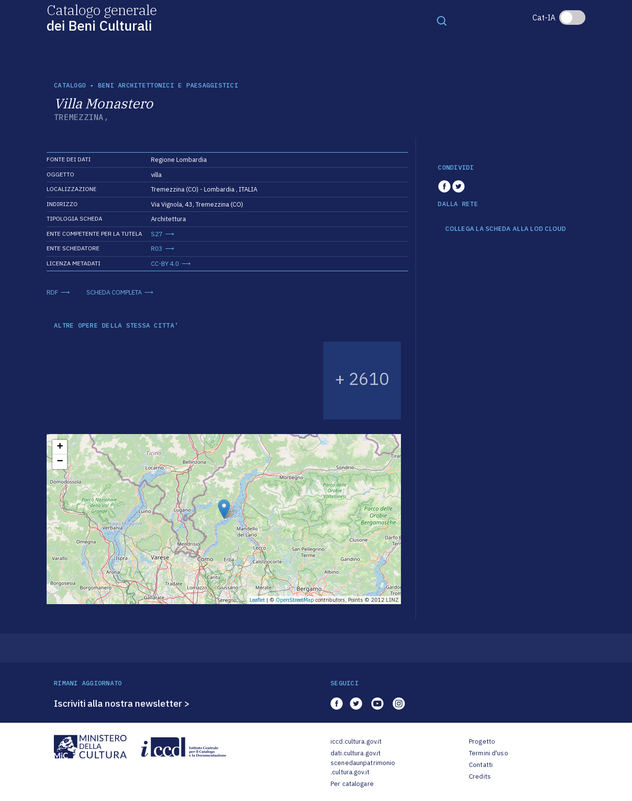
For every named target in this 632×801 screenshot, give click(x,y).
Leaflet (257, 599)
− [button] (60, 461)
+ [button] (60, 447)
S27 (157, 234)
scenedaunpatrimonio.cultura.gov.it (363, 768)
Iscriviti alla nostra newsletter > (122, 703)
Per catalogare (352, 784)
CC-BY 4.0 (165, 264)
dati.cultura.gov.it (356, 753)
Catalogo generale (102, 17)
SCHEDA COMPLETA (114, 292)
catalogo (70, 85)
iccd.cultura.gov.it (356, 741)
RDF (52, 292)
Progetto (482, 741)
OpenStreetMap (295, 599)
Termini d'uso (488, 753)
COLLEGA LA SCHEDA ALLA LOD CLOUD (505, 229)
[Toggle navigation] (441, 20)
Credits (480, 776)
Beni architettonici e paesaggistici (168, 85)
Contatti (481, 765)
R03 (157, 248)
